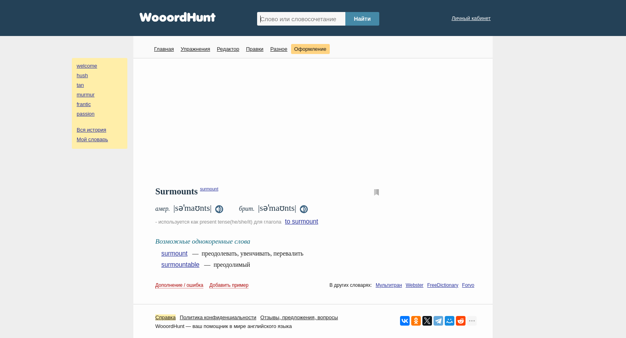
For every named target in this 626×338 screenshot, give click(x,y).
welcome (87, 66)
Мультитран (389, 285)
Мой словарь (92, 139)
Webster (414, 285)
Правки (254, 49)
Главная (164, 49)
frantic (84, 104)
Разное (278, 49)
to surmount (301, 221)
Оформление (310, 49)
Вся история (91, 130)
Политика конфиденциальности (218, 317)
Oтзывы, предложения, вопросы (299, 317)
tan (80, 85)
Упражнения (195, 49)
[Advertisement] (316, 122)
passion (86, 114)
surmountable (180, 264)
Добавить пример (229, 285)
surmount (209, 188)
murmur (86, 95)
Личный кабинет (471, 18)
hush (82, 75)
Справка (165, 317)
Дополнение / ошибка (179, 285)
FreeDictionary (442, 285)
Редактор (228, 49)
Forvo (468, 285)
